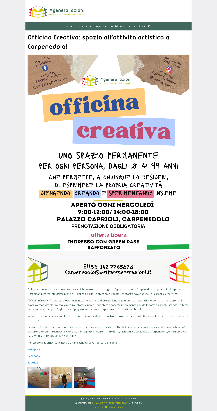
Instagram (34, 349)
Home (69, 26)
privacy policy (116, 407)
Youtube (33, 362)
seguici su (100, 407)
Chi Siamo (83, 26)
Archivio (138, 26)
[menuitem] (69, 26)
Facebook (34, 355)
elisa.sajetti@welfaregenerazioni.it (109, 402)
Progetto (99, 26)
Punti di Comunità (119, 26)
